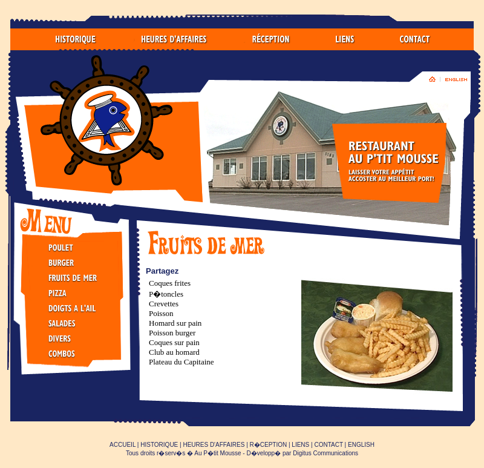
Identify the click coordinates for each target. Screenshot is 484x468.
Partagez (162, 270)
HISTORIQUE (159, 444)
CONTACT (328, 444)
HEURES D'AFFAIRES (213, 444)
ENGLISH (361, 444)
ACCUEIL (123, 444)
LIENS (300, 444)
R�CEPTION (268, 444)
